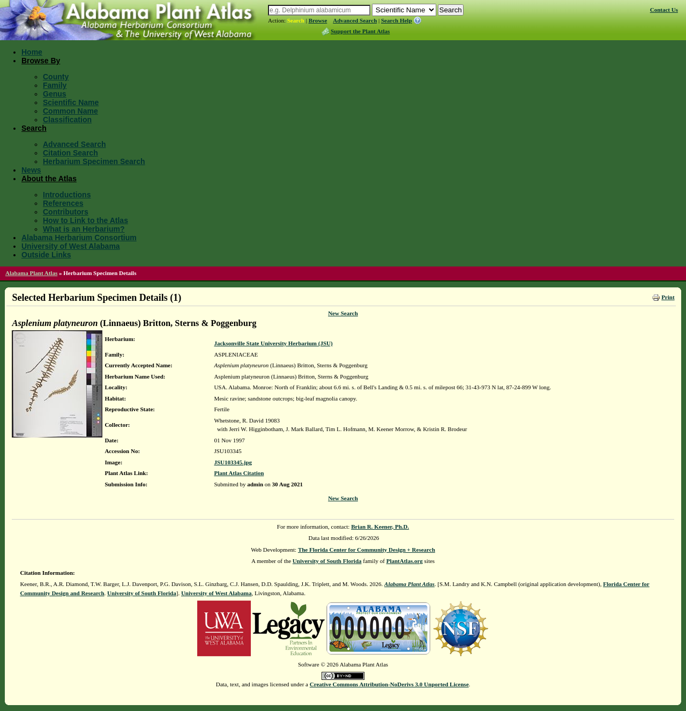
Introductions (67, 194)
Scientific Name (71, 102)
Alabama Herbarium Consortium (79, 237)
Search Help (396, 20)
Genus (54, 94)
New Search (343, 313)
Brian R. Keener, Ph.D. (380, 526)
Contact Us (664, 9)
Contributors (65, 212)
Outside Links (46, 254)
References (63, 203)
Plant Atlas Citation (239, 473)
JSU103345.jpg (233, 462)
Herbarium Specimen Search (94, 161)
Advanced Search (355, 20)
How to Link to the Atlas (85, 220)
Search (295, 20)
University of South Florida (327, 561)
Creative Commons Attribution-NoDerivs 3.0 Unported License (389, 684)
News (31, 170)
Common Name (70, 111)
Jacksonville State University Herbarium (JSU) (273, 343)
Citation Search (70, 153)
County (56, 76)
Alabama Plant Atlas (31, 273)
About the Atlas (49, 178)
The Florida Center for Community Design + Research (366, 549)
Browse (318, 20)
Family (54, 85)
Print (667, 297)
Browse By (40, 60)
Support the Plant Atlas (360, 31)
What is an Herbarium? (83, 229)
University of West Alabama (70, 246)
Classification (67, 119)
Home (31, 52)
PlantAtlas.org (404, 561)
